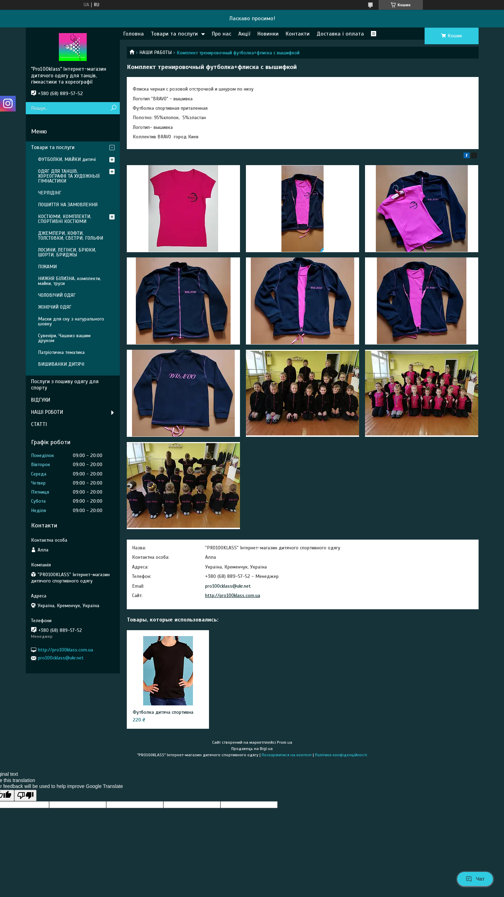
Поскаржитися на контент (287, 754)
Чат (475, 879)
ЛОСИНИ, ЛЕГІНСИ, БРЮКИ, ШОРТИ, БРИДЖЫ (67, 252)
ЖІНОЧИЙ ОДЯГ (54, 307)
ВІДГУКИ (40, 400)
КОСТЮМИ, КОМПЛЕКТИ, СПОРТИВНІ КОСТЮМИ (64, 219)
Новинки (268, 33)
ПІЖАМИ (47, 267)
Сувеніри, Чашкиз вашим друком (64, 338)
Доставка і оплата (340, 33)
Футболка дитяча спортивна (163, 712)
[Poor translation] (25, 795)
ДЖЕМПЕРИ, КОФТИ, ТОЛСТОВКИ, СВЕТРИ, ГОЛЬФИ (70, 235)
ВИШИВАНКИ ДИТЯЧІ (61, 364)
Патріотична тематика (61, 352)
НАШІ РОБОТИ (47, 412)
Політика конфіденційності (341, 754)
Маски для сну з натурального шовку (71, 321)
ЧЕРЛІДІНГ (49, 193)
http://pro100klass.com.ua (232, 595)
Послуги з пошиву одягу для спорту (65, 384)
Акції (244, 33)
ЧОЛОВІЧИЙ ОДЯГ (57, 295)
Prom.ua (284, 742)
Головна (133, 33)
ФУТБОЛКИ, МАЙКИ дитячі (67, 159)
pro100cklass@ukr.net (228, 586)
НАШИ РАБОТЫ (155, 52)
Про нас (221, 33)
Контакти (298, 33)
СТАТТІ (39, 424)
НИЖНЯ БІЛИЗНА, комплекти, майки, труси (69, 281)
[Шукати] (114, 108)
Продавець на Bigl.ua (252, 748)
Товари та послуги (174, 33)
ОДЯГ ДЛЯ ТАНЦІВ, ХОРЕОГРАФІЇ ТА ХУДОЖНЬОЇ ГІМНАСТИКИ (69, 176)
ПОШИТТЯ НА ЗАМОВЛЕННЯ (68, 205)
